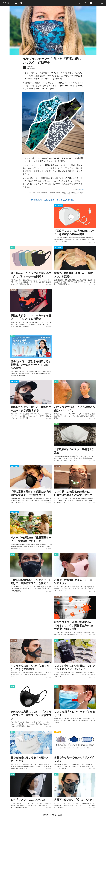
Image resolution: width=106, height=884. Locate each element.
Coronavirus (52, 192)
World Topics (80, 192)
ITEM (12, 248)
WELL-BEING (58, 206)
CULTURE (13, 290)
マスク (38, 192)
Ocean (58, 192)
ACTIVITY (57, 732)
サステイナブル (79, 194)
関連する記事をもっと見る (52, 815)
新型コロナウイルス (68, 194)
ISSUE (56, 424)
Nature (64, 192)
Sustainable (44, 192)
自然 (34, 192)
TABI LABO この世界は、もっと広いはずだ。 (53, 200)
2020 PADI (81, 189)
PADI (69, 192)
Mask (73, 192)
